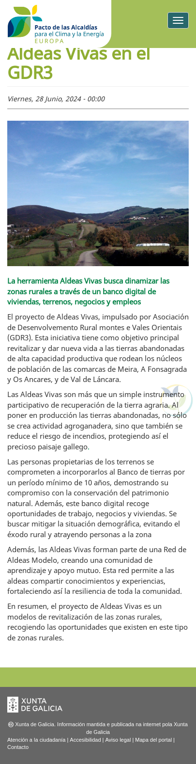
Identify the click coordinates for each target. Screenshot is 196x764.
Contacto (18, 747)
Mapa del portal (153, 740)
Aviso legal (118, 740)
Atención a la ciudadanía (36, 740)
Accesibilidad (85, 740)
